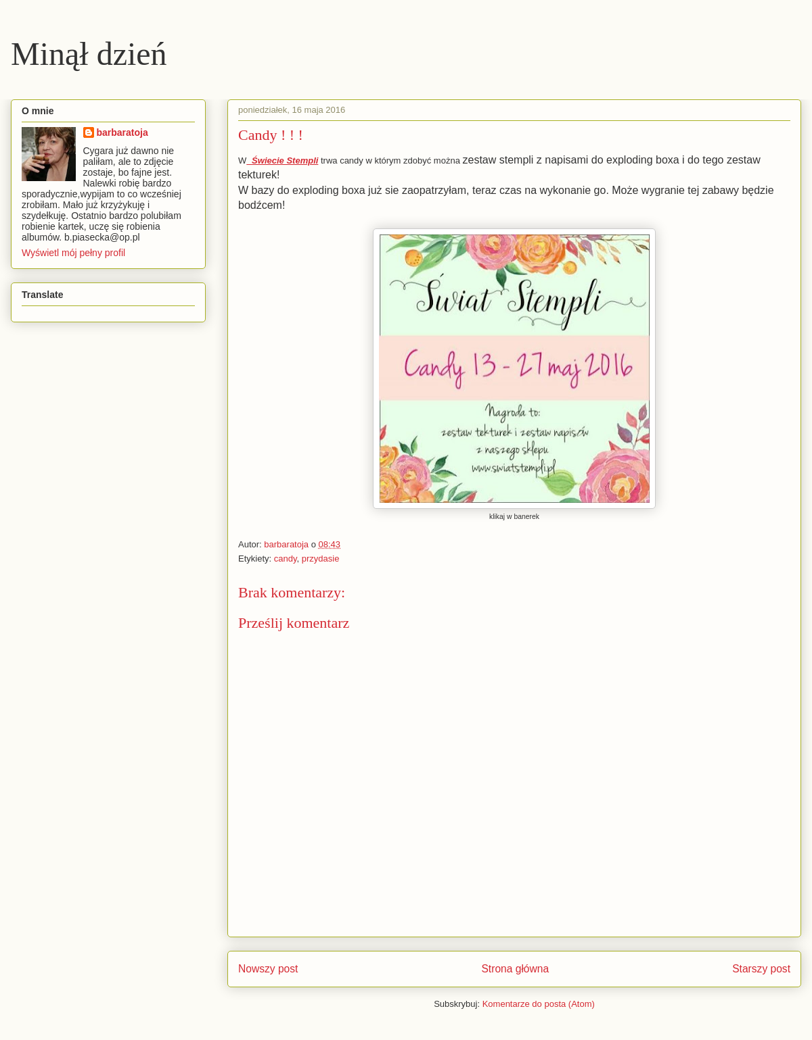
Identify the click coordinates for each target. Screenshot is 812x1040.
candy (285, 558)
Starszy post (761, 968)
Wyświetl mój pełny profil (73, 252)
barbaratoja (122, 132)
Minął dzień (89, 54)
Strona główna (515, 968)
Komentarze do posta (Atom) (538, 1004)
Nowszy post (268, 968)
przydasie (321, 558)
